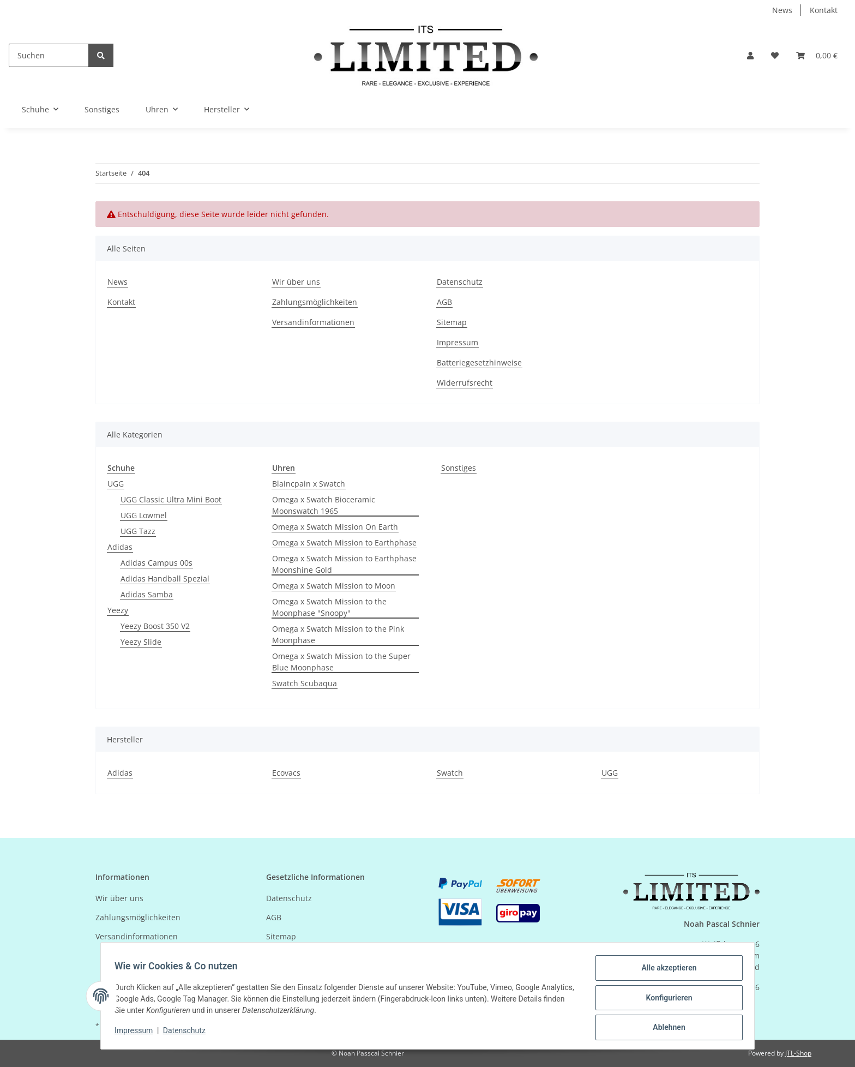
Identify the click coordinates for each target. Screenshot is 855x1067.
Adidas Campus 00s (156, 563)
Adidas (120, 547)
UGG (115, 483)
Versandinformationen (313, 322)
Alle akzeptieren (665, 971)
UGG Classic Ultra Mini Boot (171, 499)
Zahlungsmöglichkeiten (314, 302)
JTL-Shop (798, 1053)
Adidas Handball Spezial (165, 578)
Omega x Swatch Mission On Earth (335, 526)
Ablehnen (665, 1028)
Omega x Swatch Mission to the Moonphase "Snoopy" (329, 607)
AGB (444, 302)
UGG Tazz (138, 531)
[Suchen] (49, 55)
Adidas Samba (147, 594)
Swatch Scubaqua (304, 683)
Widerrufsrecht (464, 382)
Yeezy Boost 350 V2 (155, 626)
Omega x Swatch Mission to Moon (333, 585)
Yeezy (117, 610)
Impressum (457, 342)
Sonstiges (458, 468)
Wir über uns (296, 282)
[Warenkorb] (816, 55)
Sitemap (452, 322)
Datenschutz (460, 282)
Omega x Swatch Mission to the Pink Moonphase (338, 634)
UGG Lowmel (144, 515)
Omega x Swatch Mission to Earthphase (344, 542)
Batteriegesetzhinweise (479, 362)
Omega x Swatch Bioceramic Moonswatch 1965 (323, 505)
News (782, 10)
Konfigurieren (665, 1000)
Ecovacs (286, 773)
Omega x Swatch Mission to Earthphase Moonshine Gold (344, 564)
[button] (750, 55)
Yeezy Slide (141, 642)
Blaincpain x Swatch (308, 483)
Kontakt (824, 10)
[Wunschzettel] (774, 55)
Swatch (450, 773)
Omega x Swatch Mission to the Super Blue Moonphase (341, 662)
